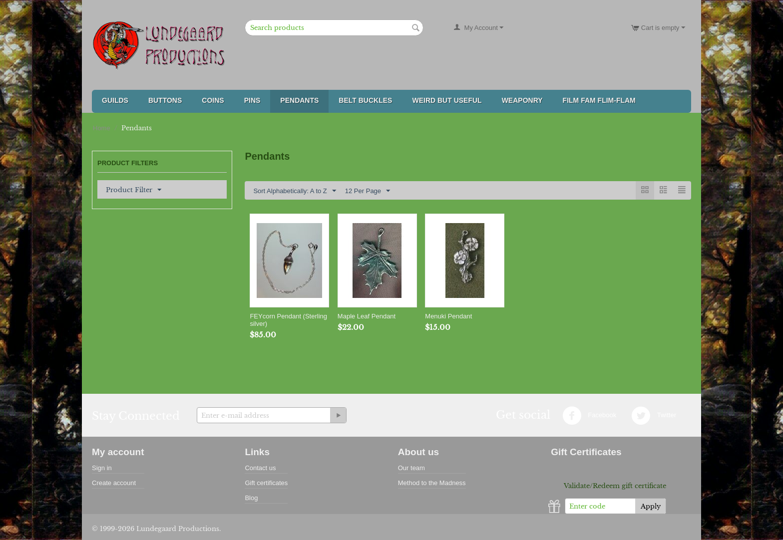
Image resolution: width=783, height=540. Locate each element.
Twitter (653, 415)
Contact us (260, 468)
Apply (651, 506)
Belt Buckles (365, 100)
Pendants (299, 100)
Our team (411, 468)
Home (101, 128)
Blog (251, 498)
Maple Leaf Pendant (366, 316)
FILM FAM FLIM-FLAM (599, 100)
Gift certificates (266, 483)
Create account (114, 483)
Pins (252, 100)
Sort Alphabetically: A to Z (294, 191)
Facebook (589, 415)
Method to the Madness (432, 483)
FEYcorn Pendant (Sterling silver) (288, 319)
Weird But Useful (446, 100)
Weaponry (522, 100)
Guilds (115, 100)
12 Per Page (367, 191)
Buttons (165, 100)
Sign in (102, 468)
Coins (213, 100)
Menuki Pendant (448, 316)
